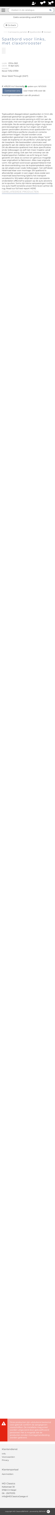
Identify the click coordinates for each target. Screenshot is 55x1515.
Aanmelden (7, 1474)
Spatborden (35, 32)
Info (4, 1454)
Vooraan (47, 32)
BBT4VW (42, 1511)
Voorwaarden (8, 1457)
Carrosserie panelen (18, 32)
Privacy (5, 1460)
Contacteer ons (12, 91)
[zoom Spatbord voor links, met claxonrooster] (4, 51)
